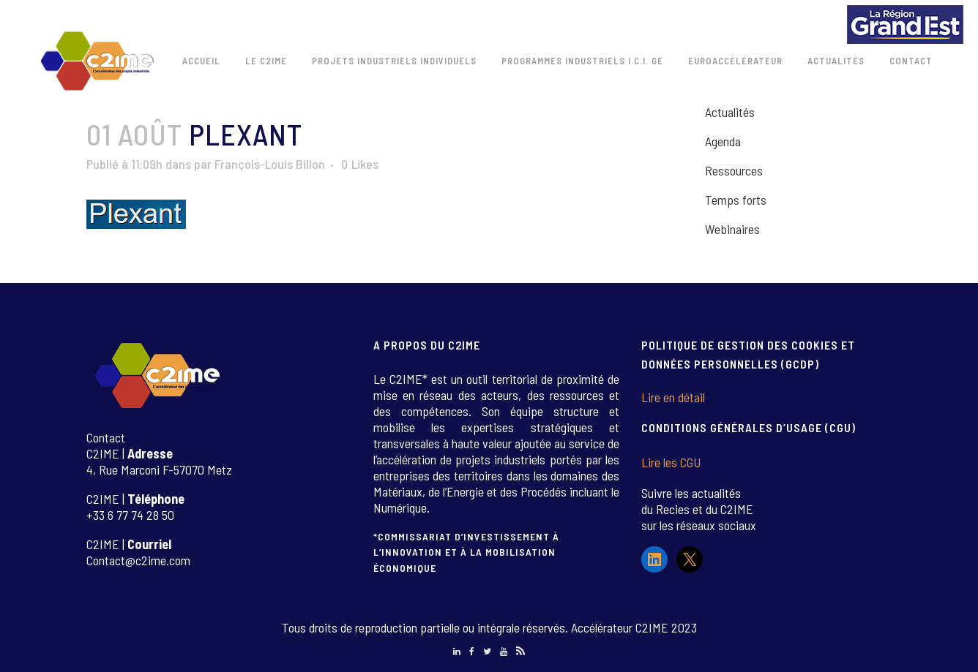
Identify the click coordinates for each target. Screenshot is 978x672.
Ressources (734, 170)
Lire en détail (673, 397)
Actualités (730, 112)
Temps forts (735, 200)
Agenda (723, 141)
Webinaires (732, 229)
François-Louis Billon (269, 164)
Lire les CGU (671, 462)
